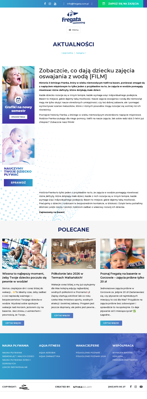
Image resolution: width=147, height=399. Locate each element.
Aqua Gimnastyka (49, 356)
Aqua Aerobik (47, 352)
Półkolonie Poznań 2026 (91, 356)
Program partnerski (125, 360)
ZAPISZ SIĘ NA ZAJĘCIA (121, 3)
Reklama (117, 356)
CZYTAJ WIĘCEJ (13, 323)
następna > (81, 53)
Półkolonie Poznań (88, 352)
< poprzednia (67, 53)
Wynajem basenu (122, 352)
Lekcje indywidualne (14, 367)
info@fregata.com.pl (78, 3)
